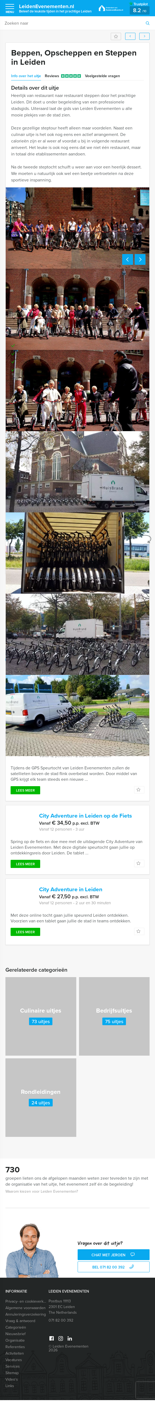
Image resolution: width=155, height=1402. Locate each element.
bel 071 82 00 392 (113, 1269)
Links (9, 1388)
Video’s (11, 1381)
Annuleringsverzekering (25, 1316)
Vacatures (13, 1362)
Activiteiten (14, 1355)
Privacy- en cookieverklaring (25, 1303)
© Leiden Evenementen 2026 (68, 1350)
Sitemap (12, 1375)
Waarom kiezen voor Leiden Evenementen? (41, 1193)
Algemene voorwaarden (25, 1310)
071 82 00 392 (61, 1322)
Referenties (15, 1349)
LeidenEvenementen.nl (55, 8)
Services (12, 1368)
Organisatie (15, 1342)
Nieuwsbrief (15, 1336)
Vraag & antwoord (20, 1323)
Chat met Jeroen (113, 1257)
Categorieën (15, 1329)
